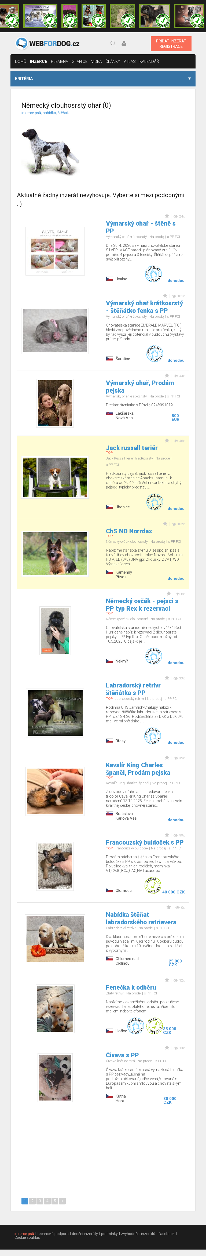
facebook (167, 1234)
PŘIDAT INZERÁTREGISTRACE (171, 44)
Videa (96, 61)
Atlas (130, 61)
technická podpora (53, 1234)
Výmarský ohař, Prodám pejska (140, 386)
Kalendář (149, 61)
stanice (79, 61)
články (112, 61)
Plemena (59, 61)
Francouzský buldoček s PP (145, 842)
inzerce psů (24, 1234)
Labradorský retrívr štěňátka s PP (133, 689)
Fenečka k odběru (131, 987)
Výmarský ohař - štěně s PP (141, 227)
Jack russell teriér (132, 448)
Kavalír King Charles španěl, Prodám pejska (138, 769)
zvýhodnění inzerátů (138, 1234)
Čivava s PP (122, 1055)
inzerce (38, 61)
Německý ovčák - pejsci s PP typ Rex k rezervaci (142, 605)
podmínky (109, 1234)
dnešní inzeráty (85, 1234)
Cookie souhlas (27, 1237)
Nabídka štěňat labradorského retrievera (141, 918)
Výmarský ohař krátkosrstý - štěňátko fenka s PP (144, 307)
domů (20, 61)
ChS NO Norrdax (129, 531)
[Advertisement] (149, 144)
